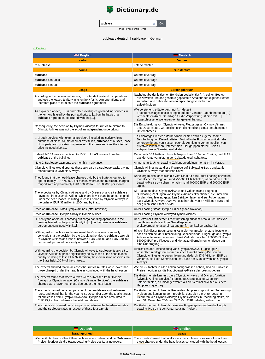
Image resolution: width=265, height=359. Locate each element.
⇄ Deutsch (39, 48)
